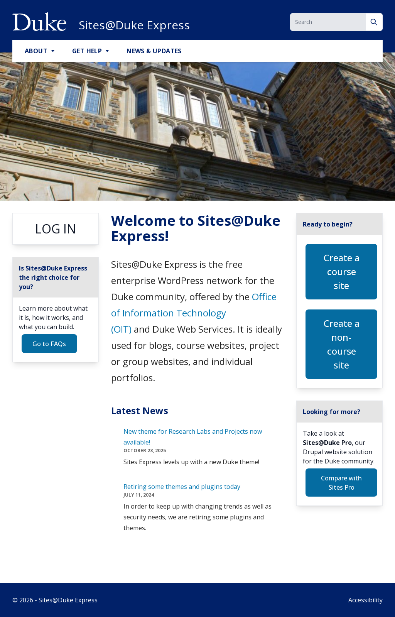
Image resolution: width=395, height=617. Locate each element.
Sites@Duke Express (134, 25)
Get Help (87, 51)
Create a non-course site (342, 344)
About (36, 51)
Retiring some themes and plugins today (181, 486)
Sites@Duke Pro (327, 442)
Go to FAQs (49, 344)
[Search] (374, 22)
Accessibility (365, 600)
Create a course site (342, 271)
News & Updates (154, 51)
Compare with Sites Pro (341, 483)
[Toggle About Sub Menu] (53, 51)
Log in (55, 228)
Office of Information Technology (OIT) (194, 312)
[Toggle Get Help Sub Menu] (108, 51)
